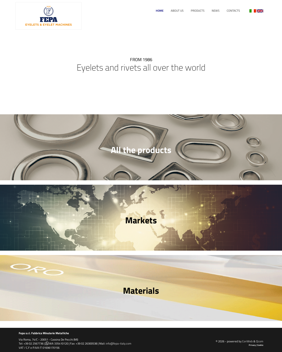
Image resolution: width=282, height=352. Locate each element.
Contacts (233, 10)
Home (159, 10)
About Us (177, 10)
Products (197, 10)
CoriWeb (247, 341)
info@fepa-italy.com (118, 343)
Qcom (259, 341)
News (215, 10)
